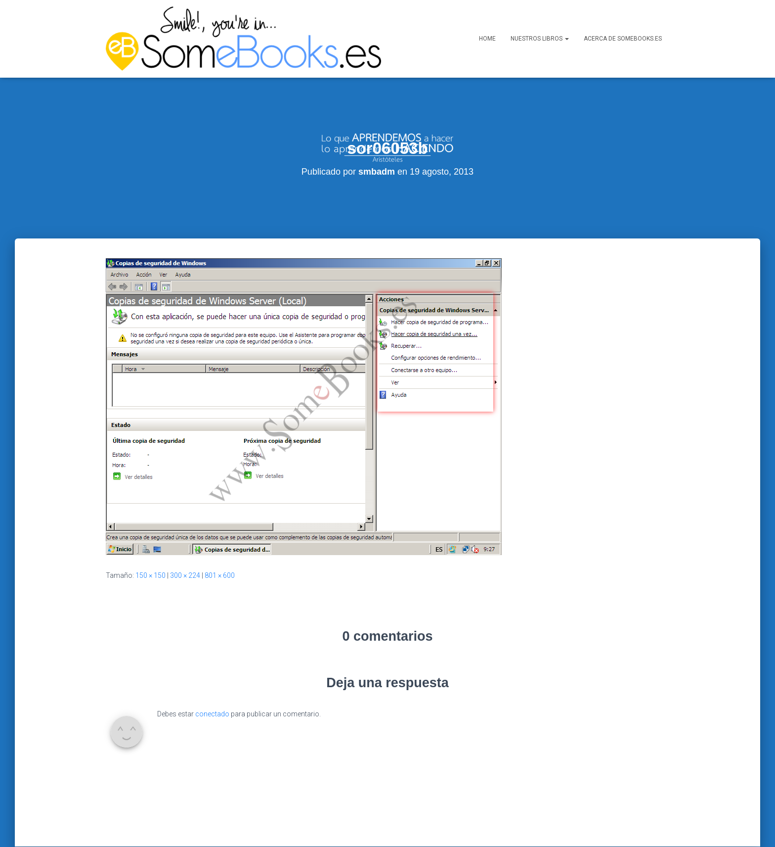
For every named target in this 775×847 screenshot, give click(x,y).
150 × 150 (150, 536)
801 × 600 (220, 536)
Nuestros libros (540, 38)
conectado (212, 675)
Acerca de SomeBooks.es (623, 38)
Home (487, 38)
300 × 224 (185, 536)
